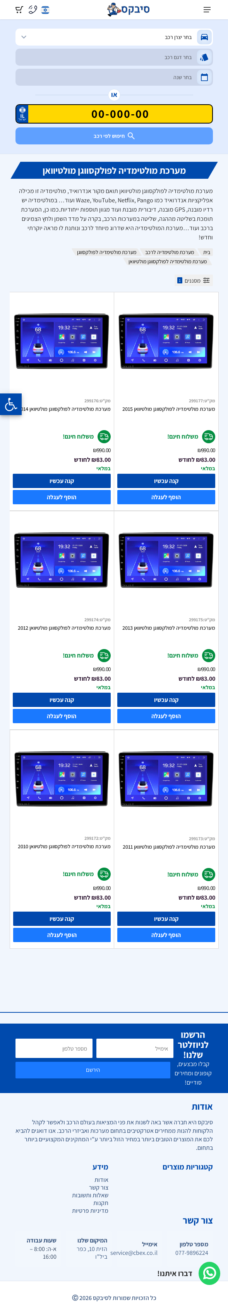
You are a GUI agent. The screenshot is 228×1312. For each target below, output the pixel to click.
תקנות (100, 1203)
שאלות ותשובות (90, 1195)
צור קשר (98, 1187)
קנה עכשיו (166, 481)
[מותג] (114, 37)
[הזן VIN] (114, 114)
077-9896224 (191, 1253)
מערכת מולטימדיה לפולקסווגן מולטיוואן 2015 (168, 408)
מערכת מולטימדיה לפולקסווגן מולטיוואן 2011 (169, 846)
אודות (101, 1180)
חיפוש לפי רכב (114, 135)
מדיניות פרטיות (90, 1211)
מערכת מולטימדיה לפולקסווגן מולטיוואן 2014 (64, 408)
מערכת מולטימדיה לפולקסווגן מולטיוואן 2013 (168, 627)
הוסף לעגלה (166, 497)
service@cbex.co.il (139, 1253)
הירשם (93, 1069)
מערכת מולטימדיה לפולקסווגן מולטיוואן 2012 (64, 627)
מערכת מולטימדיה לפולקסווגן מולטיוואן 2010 (64, 846)
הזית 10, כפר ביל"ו (92, 1253)
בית (206, 252)
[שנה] (114, 77)
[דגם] (114, 57)
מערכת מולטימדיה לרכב (169, 252)
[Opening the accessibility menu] (11, 404)
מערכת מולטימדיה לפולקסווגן (106, 252)
